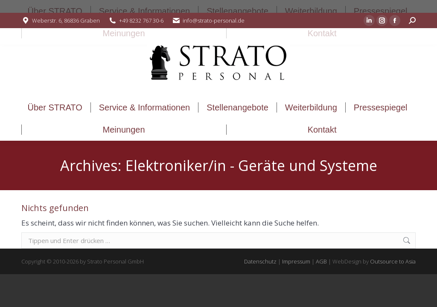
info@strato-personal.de (214, 20)
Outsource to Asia (393, 261)
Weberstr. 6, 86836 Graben (66, 20)
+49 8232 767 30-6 (141, 20)
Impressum (296, 261)
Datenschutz (260, 261)
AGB (321, 261)
